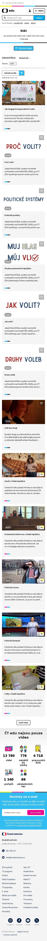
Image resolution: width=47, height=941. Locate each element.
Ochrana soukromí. (10, 935)
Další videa (23, 722)
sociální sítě (18, 23)
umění (26, 23)
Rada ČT (26, 879)
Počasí (5, 875)
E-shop (5, 891)
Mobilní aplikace (9, 883)
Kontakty (6, 911)
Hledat (39, 18)
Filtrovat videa (25, 48)
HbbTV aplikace (8, 879)
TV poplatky (7, 887)
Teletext (5, 899)
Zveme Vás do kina (10, 907)
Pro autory (28, 899)
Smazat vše (23, 58)
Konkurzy (27, 891)
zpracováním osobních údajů (29, 825)
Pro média (27, 895)
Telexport (27, 903)
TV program (7, 871)
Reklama (27, 883)
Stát (12, 63)
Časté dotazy (7, 903)
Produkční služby (30, 907)
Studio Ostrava (29, 875)
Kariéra (26, 887)
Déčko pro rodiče (9, 895)
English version (23, 931)
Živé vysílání (7, 867)
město (33, 23)
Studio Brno (28, 871)
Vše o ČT (27, 867)
